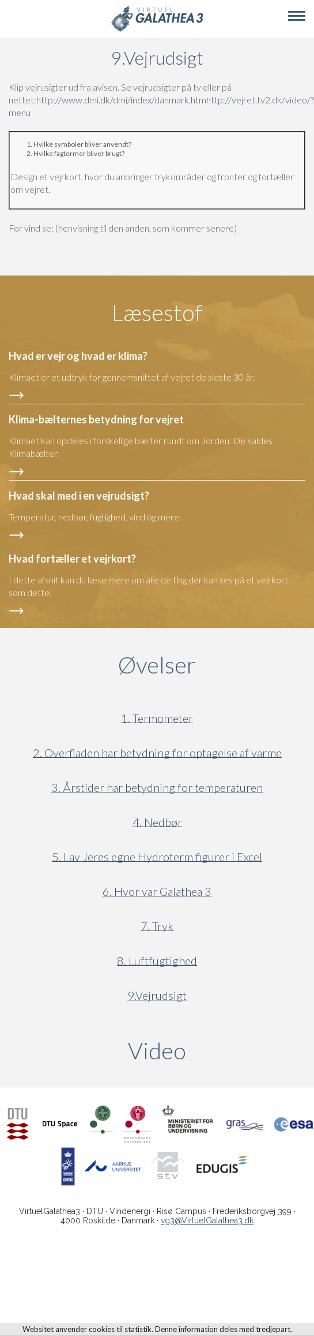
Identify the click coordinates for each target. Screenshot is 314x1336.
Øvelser (157, 665)
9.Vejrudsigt (157, 995)
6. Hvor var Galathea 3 (157, 891)
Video (212, 1051)
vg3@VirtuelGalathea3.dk (207, 1220)
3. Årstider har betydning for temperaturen (157, 787)
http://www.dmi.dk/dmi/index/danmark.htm (121, 99)
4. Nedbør (157, 822)
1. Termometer (157, 718)
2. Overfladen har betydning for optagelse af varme (157, 753)
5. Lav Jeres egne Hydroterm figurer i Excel (157, 857)
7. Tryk (157, 926)
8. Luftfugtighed (157, 961)
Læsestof (157, 312)
